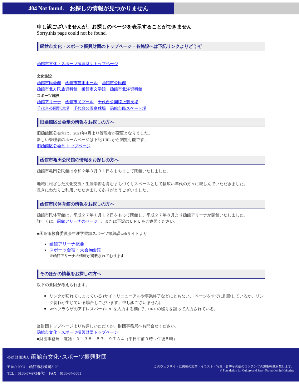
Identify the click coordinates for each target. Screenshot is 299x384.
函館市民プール (79, 102)
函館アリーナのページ (77, 221)
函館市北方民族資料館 (57, 89)
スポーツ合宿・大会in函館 (75, 249)
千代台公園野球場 (53, 108)
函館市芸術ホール (81, 83)
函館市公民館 (114, 83)
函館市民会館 (49, 83)
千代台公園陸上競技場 (118, 102)
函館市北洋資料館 (126, 89)
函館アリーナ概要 (66, 243)
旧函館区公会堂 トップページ (64, 146)
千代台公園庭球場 (89, 108)
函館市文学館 (93, 89)
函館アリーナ (49, 102)
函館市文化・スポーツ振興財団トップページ (77, 64)
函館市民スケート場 (128, 108)
